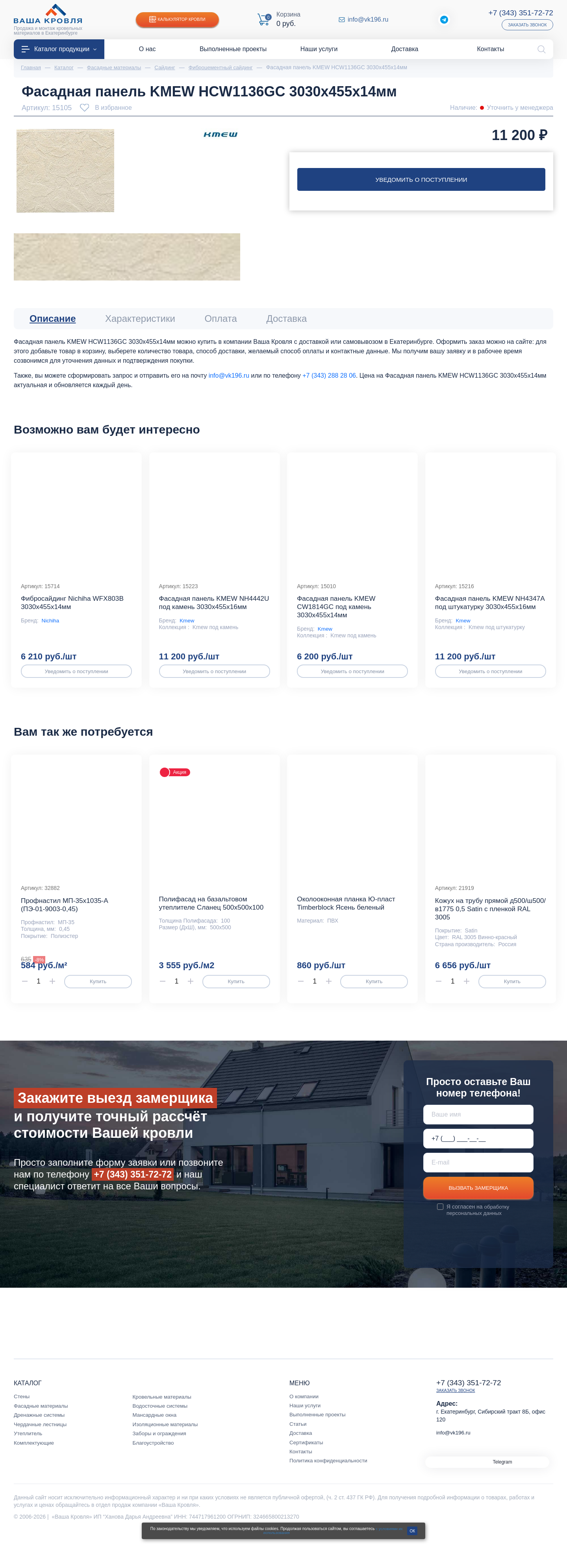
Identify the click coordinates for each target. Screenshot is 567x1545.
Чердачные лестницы (41, 1437)
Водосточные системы (161, 1418)
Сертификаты (306, 1455)
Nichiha (51, 626)
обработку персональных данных (478, 1222)
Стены (22, 1409)
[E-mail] (478, 1174)
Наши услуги (305, 1418)
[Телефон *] (478, 1150)
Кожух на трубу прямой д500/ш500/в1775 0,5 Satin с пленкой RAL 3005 (486, 920)
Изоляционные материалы (167, 1437)
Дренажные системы (40, 1427)
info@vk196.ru (368, 20)
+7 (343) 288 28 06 (329, 376)
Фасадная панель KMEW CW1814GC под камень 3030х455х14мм (338, 612)
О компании (304, 1409)
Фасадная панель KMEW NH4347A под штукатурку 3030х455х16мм (476, 612)
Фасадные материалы (42, 1418)
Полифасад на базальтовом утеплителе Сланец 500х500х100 (213, 914)
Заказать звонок (526, 24)
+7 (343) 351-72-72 (519, 12)
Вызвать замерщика (478, 1200)
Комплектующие (35, 1455)
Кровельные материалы (163, 1409)
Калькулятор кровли (179, 19)
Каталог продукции (59, 49)
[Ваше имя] (478, 1126)
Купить (98, 993)
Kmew (187, 634)
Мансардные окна (156, 1427)
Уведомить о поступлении (421, 180)
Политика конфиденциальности (330, 1473)
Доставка (301, 1445)
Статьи (298, 1436)
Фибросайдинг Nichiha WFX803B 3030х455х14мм (74, 608)
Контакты (301, 1464)
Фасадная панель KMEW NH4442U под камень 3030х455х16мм (200, 612)
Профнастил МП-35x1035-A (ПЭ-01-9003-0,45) (66, 916)
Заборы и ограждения (161, 1446)
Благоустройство (154, 1455)
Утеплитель (29, 1446)
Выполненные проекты (318, 1427)
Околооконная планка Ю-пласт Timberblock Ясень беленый (348, 914)
